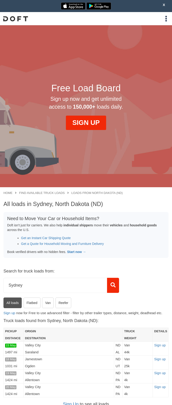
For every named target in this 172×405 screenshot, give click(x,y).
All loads (12, 303)
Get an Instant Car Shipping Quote (46, 238)
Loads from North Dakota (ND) (97, 193)
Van (48, 303)
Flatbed (32, 303)
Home (7, 193)
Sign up (9, 313)
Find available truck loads (42, 193)
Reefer (63, 303)
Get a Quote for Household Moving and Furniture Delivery (62, 244)
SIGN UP (86, 122)
